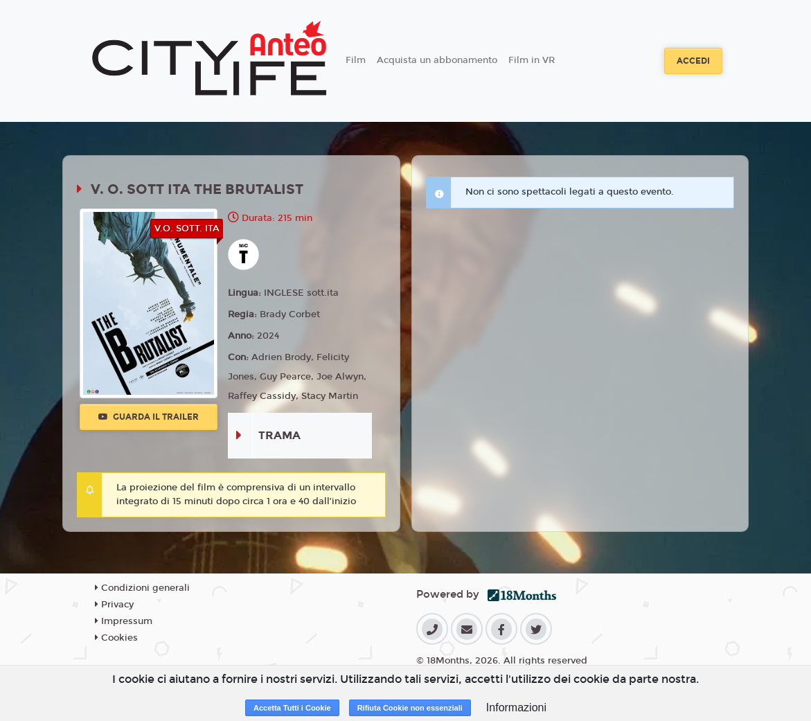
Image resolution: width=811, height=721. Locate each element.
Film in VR (531, 60)
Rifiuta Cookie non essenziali (410, 708)
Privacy (114, 604)
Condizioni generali (142, 588)
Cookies (116, 637)
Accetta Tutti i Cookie (292, 708)
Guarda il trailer (148, 417)
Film (356, 60)
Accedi (693, 61)
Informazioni (516, 707)
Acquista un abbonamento (437, 60)
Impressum (123, 621)
